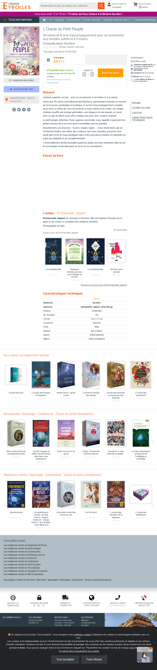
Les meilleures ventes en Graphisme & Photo (25, 545)
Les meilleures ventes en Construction (22, 551)
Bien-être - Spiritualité (47, 580)
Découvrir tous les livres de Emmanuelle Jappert (104, 285)
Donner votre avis (75, 47)
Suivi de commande (63, 620)
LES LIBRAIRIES (35, 617)
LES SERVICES (87, 617)
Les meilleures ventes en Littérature (21, 561)
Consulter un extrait (21, 80)
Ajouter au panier (110, 72)
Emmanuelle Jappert (53, 43)
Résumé (136, 103)
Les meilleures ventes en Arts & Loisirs (22, 564)
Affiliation (85, 620)
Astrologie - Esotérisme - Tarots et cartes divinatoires (85, 580)
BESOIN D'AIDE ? (62, 617)
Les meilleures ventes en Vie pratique (22, 568)
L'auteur (137, 113)
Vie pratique (9, 580)
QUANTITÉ (88, 70)
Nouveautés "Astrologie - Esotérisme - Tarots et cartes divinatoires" (49, 414)
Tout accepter (65, 659)
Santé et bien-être (26, 580)
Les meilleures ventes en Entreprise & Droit (24, 555)
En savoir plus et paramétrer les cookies (79, 651)
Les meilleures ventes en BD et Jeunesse (23, 574)
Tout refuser (94, 659)
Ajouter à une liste (21, 89)
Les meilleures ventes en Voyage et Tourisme (26, 571)
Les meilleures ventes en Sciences (20, 558)
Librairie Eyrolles (35, 620)
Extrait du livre (141, 108)
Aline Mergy (69, 43)
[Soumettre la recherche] (101, 5)
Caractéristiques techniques (142, 119)
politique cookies (82, 634)
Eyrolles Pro (34, 623)
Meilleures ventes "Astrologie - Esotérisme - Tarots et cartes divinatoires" (53, 475)
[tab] (64, 60)
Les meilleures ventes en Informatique (22, 548)
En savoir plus (120, 230)
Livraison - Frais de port (64, 623)
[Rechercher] (68, 5)
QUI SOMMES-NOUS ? (11, 617)
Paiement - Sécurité (63, 625)
